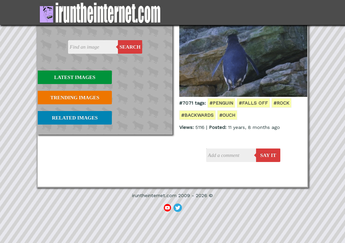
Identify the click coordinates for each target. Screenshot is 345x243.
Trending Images (74, 97)
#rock (281, 103)
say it (268, 155)
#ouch (227, 115)
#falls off (253, 103)
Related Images (75, 117)
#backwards (197, 115)
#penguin (221, 103)
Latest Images (74, 77)
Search (130, 47)
